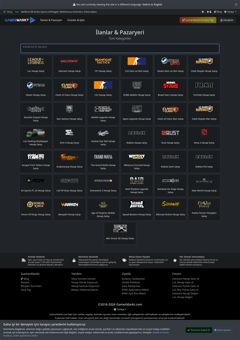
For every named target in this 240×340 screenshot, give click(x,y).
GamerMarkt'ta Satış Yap (198, 20)
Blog (218, 11)
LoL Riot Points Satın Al (185, 289)
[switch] (206, 12)
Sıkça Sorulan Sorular (83, 278)
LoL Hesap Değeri (182, 297)
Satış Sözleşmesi (131, 286)
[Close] (236, 4)
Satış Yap (26, 289)
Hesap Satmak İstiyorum (85, 286)
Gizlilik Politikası (131, 282)
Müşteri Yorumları (31, 286)
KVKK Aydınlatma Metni (26, 335)
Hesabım (226, 20)
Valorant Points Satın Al (185, 286)
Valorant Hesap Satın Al (185, 278)
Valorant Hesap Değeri (185, 293)
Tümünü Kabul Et (199, 330)
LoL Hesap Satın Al (182, 282)
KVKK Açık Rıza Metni (134, 293)
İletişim (25, 282)
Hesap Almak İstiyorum (84, 282)
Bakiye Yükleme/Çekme (84, 289)
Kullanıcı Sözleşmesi (133, 278)
